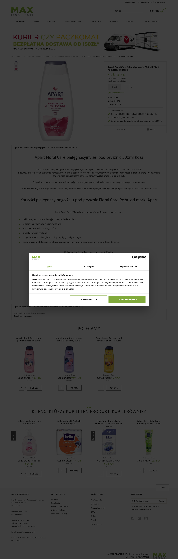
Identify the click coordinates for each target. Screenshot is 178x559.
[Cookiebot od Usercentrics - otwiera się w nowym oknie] (134, 258)
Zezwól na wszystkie (127, 299)
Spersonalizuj (89, 299)
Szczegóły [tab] (89, 266)
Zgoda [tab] (49, 266)
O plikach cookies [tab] (128, 266)
